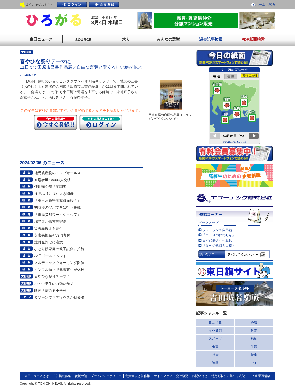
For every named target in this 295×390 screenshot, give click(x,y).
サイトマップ (163, 376)
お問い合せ (199, 376)
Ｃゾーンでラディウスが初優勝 (59, 297)
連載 (215, 363)
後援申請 (81, 376)
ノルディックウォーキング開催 (59, 263)
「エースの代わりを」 (218, 235)
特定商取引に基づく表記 (228, 376)
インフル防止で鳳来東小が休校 (59, 270)
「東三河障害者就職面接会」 (57, 200)
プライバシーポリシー (106, 376)
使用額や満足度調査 (50, 187)
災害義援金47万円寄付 (52, 235)
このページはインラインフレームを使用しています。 (234, 105)
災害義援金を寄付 (48, 228)
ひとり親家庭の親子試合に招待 (59, 249)
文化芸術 (215, 331)
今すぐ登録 (55, 122)
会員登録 (104, 4)
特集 (254, 355)
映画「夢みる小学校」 (52, 290)
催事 (215, 347)
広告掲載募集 (62, 376)
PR (254, 363)
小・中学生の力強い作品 (54, 284)
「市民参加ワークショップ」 (57, 214)
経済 (254, 322)
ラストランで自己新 (217, 230)
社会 (215, 355)
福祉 (254, 339)
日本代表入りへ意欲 (217, 240)
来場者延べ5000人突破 (52, 180)
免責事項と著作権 (137, 376)
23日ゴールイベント (50, 256)
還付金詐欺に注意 (48, 242)
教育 (254, 331)
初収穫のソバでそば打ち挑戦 (57, 207)
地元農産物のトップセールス (57, 173)
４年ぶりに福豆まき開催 (54, 194)
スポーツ (215, 339)
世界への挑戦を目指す (218, 245)
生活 (254, 347)
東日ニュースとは (36, 376)
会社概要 (182, 376)
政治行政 (215, 322)
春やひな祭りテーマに (52, 276)
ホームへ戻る (265, 4)
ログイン (72, 4)
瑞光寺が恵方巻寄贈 (50, 221)
